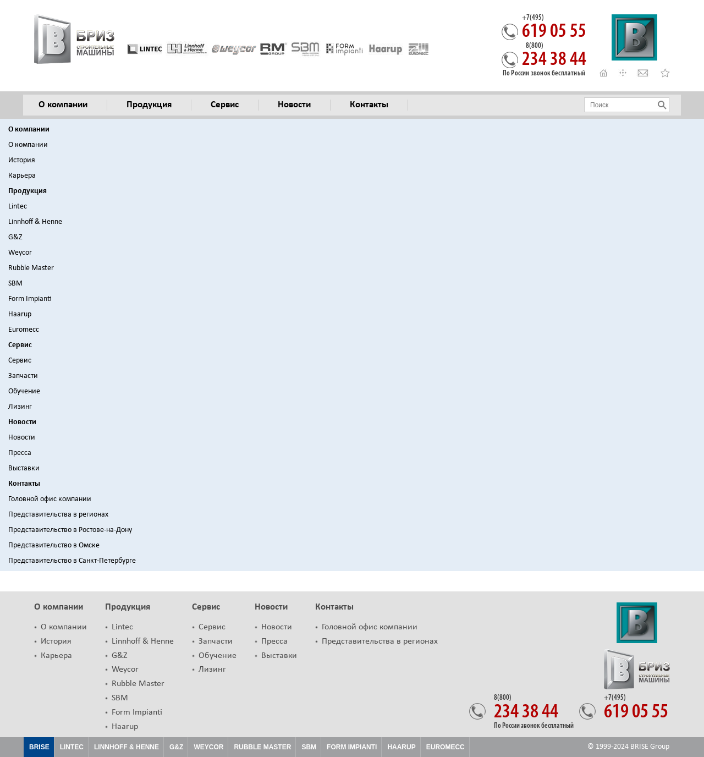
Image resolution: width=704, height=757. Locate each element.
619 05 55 (554, 28)
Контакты (24, 483)
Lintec (17, 206)
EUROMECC (445, 747)
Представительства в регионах (58, 514)
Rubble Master (31, 268)
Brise (39, 747)
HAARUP (401, 747)
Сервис (20, 345)
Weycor (20, 252)
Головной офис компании (49, 499)
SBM (15, 283)
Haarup (19, 314)
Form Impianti (30, 299)
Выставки (24, 468)
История (21, 160)
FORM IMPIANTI (352, 747)
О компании (29, 129)
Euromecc (23, 329)
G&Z (15, 237)
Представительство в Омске (54, 545)
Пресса (19, 453)
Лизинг (20, 406)
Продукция (27, 191)
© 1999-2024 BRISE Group (628, 747)
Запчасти (23, 376)
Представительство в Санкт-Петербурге (72, 560)
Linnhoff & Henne (35, 222)
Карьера (22, 175)
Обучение (24, 391)
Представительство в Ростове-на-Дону (70, 530)
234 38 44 (554, 56)
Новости (22, 422)
